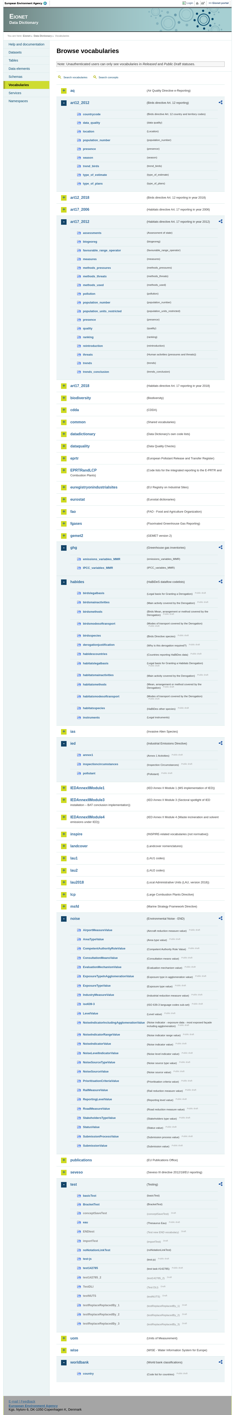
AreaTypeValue (93, 939)
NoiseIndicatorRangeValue (101, 1034)
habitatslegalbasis (95, 663)
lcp (73, 894)
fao (73, 512)
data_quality (91, 122)
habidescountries (95, 654)
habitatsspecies (94, 708)
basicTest (89, 1195)
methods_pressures (97, 268)
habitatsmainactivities (98, 675)
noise (75, 919)
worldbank (79, 1362)
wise (74, 1350)
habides (77, 582)
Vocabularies (18, 85)
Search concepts (108, 77)
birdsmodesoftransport (99, 623)
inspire (76, 834)
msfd (74, 906)
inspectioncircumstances (100, 764)
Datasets (15, 52)
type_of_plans (93, 183)
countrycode (92, 114)
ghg (73, 548)
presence (89, 149)
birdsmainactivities (96, 602)
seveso (76, 1172)
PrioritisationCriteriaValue (101, 1081)
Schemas (15, 77)
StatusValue (91, 1127)
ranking (88, 337)
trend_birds (91, 166)
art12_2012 (79, 103)
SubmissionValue (95, 1145)
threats (88, 354)
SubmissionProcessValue (101, 1136)
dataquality (80, 446)
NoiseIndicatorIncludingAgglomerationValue (114, 1022)
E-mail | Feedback (22, 1401)
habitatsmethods (94, 684)
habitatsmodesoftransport (101, 696)
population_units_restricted (102, 311)
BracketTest (91, 1204)
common (78, 422)
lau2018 (77, 882)
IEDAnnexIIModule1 (87, 788)
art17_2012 (79, 222)
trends (87, 363)
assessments (92, 233)
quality (87, 328)
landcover (79, 846)
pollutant (89, 773)
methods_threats (94, 276)
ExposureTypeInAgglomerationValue (108, 976)
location (88, 131)
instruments (91, 717)
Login (190, 3)
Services (14, 93)
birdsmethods (92, 611)
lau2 (74, 870)
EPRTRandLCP (83, 470)
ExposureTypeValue (97, 985)
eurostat (77, 499)
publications (81, 1160)
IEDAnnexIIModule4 (87, 817)
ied (73, 743)
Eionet (27, 35)
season (88, 157)
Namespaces (18, 101)
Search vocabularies (75, 77)
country (88, 1373)
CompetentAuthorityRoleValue (104, 948)
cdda (74, 410)
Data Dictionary (43, 35)
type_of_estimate (95, 175)
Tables (13, 60)
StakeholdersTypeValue (99, 1118)
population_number (96, 140)
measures (90, 259)
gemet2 (76, 536)
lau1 (74, 858)
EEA (27, 3)
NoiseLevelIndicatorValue (100, 1053)
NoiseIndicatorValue (97, 1043)
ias (72, 731)
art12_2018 (79, 197)
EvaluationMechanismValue (102, 967)
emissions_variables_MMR (101, 559)
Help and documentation (26, 44)
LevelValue (90, 1013)
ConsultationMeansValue (100, 958)
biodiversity (80, 398)
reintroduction (93, 346)
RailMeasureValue (95, 1090)
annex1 (88, 755)
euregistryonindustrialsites (93, 487)
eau (85, 1222)
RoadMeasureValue (96, 1108)
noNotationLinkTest (96, 1250)
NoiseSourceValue (96, 1071)
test (73, 1184)
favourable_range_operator (102, 250)
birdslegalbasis (93, 593)
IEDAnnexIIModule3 (87, 800)
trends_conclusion (96, 371)
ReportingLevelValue (97, 1099)
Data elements (19, 68)
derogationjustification (99, 644)
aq (72, 91)
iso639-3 (89, 1004)
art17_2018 (79, 386)
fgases (76, 523)
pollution (89, 293)
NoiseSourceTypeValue (99, 1062)
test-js (87, 1259)
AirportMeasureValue (97, 930)
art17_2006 (79, 209)
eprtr (74, 458)
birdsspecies (92, 635)
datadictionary (82, 434)
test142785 (90, 1268)
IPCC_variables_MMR (98, 568)
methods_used (93, 285)
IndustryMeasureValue (98, 995)
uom (74, 1338)
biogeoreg (90, 241)
